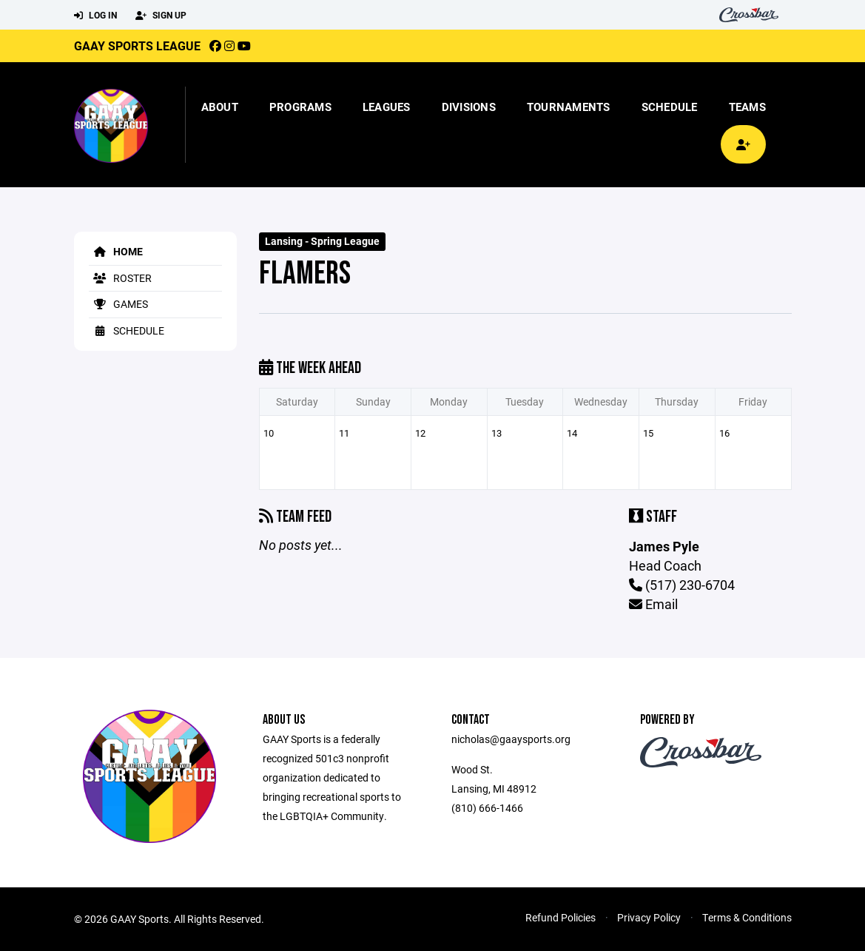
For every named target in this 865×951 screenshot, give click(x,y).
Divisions (469, 106)
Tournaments (568, 106)
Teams (747, 106)
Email (653, 604)
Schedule (670, 106)
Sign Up (160, 15)
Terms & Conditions (747, 917)
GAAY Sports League (137, 45)
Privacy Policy (649, 917)
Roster (120, 278)
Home (116, 251)
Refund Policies (560, 917)
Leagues (387, 106)
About (219, 106)
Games (118, 304)
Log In (95, 15)
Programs (300, 106)
